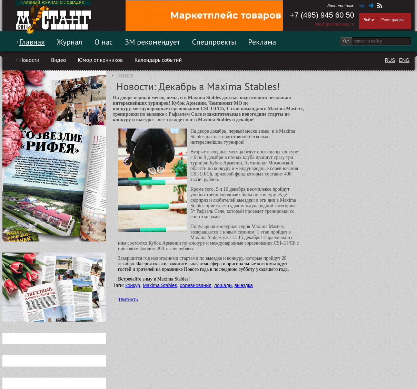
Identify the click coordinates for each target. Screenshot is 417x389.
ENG (404, 60)
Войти (369, 20)
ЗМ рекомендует (152, 42)
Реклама (262, 42)
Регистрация (392, 20)
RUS (390, 60)
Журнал (69, 42)
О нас (103, 42)
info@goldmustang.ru (334, 24)
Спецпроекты (214, 42)
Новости (29, 59)
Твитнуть (128, 299)
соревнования (195, 285)
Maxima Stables (160, 285)
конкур (132, 285)
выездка (244, 285)
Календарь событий (158, 59)
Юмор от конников (100, 59)
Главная (32, 42)
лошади (223, 285)
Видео (58, 59)
